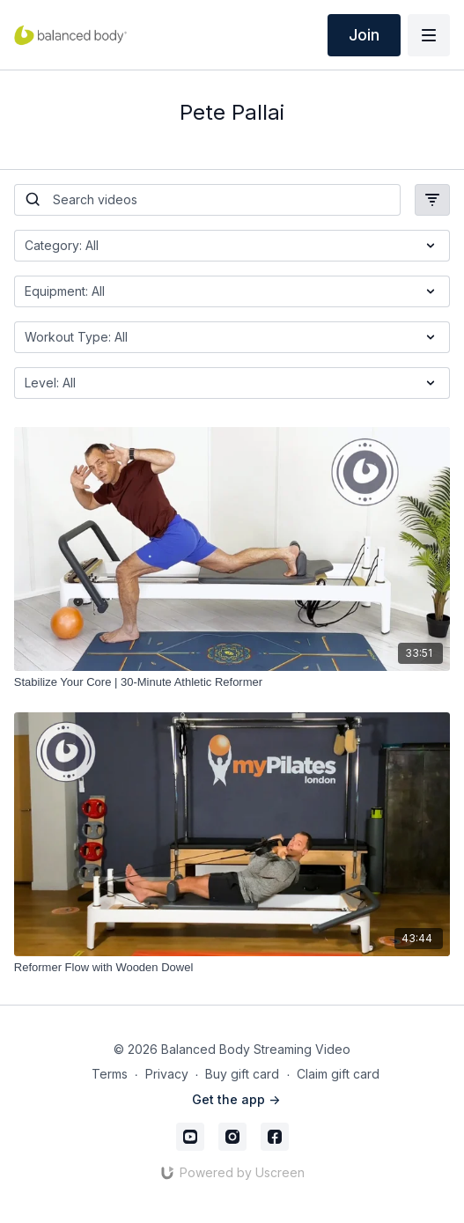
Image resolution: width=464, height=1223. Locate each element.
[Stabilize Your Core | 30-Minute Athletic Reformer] (232, 682)
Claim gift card (338, 1073)
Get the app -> (236, 1099)
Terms (110, 1073)
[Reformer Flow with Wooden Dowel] (232, 967)
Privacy (166, 1073)
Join (364, 35)
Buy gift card (242, 1073)
